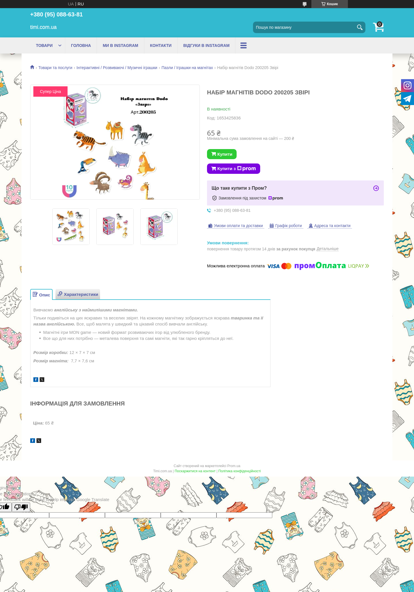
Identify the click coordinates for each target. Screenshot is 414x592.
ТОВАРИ (44, 45)
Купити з (236, 168)
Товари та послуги (55, 67)
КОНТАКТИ (161, 45)
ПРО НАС (250, 45)
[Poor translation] (21, 507)
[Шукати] (359, 27)
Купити (224, 154)
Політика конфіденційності (239, 471)
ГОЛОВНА (81, 45)
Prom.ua (233, 466)
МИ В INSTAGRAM (120, 45)
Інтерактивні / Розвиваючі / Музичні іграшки (116, 67)
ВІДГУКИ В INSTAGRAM (206, 45)
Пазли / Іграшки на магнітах (187, 67)
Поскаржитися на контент (195, 471)
